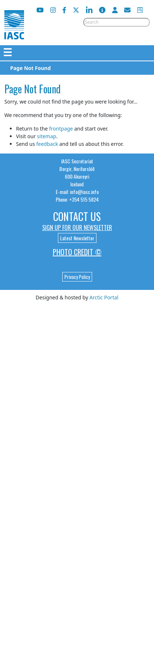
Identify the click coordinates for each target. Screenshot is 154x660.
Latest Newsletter (77, 238)
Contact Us (77, 216)
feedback (47, 143)
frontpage (61, 128)
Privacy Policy (77, 276)
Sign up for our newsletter (77, 227)
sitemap (46, 136)
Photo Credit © (77, 251)
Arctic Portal (104, 297)
